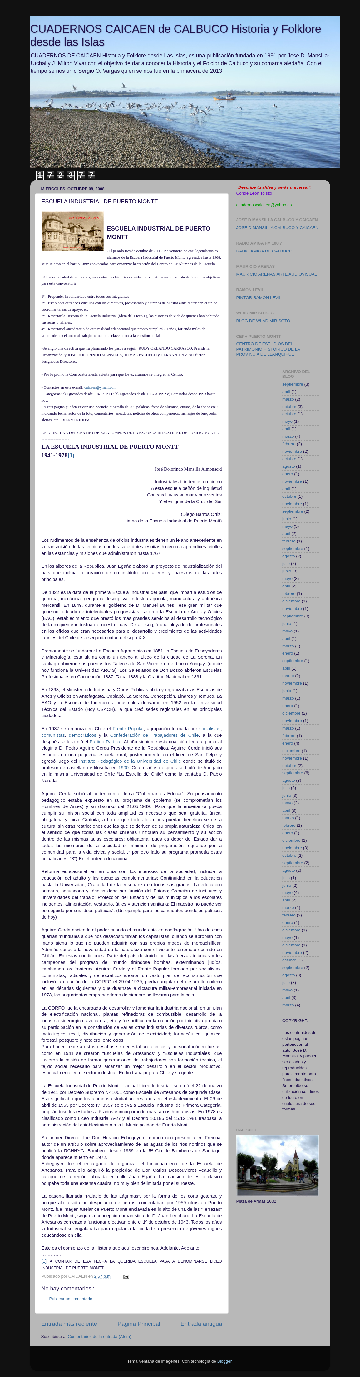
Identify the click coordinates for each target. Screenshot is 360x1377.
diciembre (291, 601)
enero (287, 473)
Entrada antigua (201, 1323)
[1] (44, 1261)
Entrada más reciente (69, 1323)
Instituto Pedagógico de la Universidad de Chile (130, 761)
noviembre (292, 451)
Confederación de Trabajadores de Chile (154, 735)
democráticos (82, 735)
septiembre (292, 384)
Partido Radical (105, 741)
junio (286, 518)
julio (286, 563)
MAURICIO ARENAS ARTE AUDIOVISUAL (276, 274)
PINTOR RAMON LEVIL (259, 297)
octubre (289, 406)
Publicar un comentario (70, 1298)
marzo (288, 399)
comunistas (53, 735)
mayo (287, 421)
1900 (123, 767)
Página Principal (138, 1323)
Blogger (224, 1361)
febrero (289, 444)
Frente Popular (128, 728)
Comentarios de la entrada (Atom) (99, 1336)
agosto (288, 466)
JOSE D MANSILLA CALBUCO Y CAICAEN (277, 227)
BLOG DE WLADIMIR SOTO (263, 320)
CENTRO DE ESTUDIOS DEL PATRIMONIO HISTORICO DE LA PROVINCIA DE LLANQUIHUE (268, 349)
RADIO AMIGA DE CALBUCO (264, 251)
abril (286, 391)
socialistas (209, 728)
